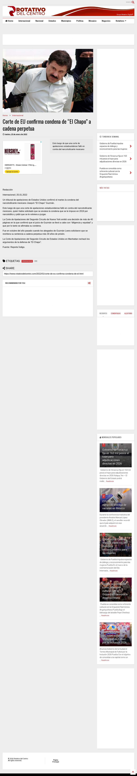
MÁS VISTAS (104, 187)
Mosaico (92, 21)
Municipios (66, 21)
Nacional (39, 21)
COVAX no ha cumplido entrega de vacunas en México (114, 505)
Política (79, 21)
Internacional (24, 21)
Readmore (110, 481)
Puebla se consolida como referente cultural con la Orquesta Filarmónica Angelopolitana (114, 590)
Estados (52, 21)
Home (9, 21)
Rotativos (121, 21)
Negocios (106, 21)
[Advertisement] (47, 339)
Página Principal (55, 761)
